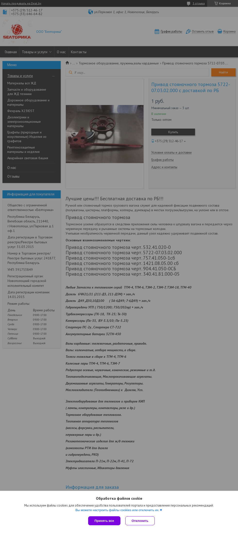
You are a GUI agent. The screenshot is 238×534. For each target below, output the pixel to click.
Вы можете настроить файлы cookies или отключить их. (117, 510)
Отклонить (140, 521)
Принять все (104, 521)
